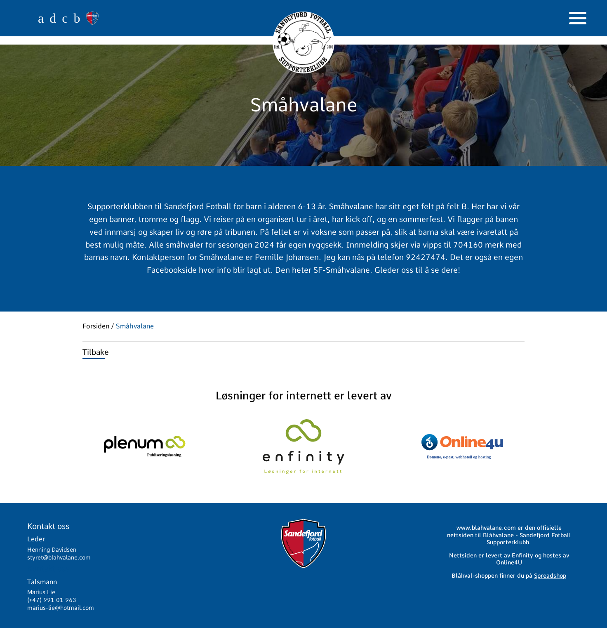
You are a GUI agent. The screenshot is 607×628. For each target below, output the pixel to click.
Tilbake (95, 352)
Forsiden (95, 326)
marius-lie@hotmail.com (60, 607)
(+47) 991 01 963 (51, 600)
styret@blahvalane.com (59, 557)
